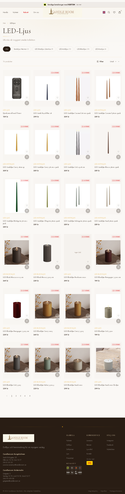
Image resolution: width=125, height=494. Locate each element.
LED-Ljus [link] (12, 23)
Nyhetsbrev (111, 449)
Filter (100, 61)
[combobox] (115, 61)
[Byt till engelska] (104, 12)
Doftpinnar (70, 449)
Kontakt (89, 453)
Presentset (69, 458)
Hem (4, 23)
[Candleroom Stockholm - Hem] (62, 12)
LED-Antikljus (65, 49)
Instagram (110, 440)
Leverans (90, 440)
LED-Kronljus (100, 49)
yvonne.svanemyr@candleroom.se (14, 465)
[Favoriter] (114, 12)
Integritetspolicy (93, 491)
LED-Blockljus (83, 49)
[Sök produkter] (108, 12)
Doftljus (69, 445)
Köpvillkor (104, 491)
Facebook (110, 445)
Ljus (67, 453)
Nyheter (69, 440)
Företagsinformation (116, 491)
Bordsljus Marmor (21, 49)
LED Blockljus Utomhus (44, 49)
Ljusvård (89, 449)
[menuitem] (5, 12)
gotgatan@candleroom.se (11, 481)
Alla (6, 49)
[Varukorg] (119, 12)
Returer (89, 445)
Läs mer (78, 5)
